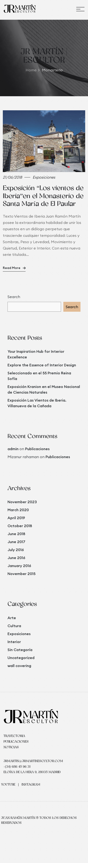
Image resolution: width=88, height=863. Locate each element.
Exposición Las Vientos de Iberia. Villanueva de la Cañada (37, 403)
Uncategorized (21, 657)
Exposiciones (19, 633)
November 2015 (21, 573)
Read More (14, 268)
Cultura (14, 625)
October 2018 (20, 525)
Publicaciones (37, 448)
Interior (14, 641)
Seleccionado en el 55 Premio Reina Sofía (39, 376)
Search (14, 296)
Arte (12, 617)
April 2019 (16, 517)
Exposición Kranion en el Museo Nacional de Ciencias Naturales (44, 389)
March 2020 (18, 509)
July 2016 (16, 549)
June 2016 (16, 557)
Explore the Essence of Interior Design (42, 365)
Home (33, 70)
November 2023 (22, 501)
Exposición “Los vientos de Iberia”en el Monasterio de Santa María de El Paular (43, 196)
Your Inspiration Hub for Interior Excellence (36, 354)
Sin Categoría (20, 649)
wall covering (19, 665)
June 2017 (16, 541)
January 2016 (19, 565)
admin (13, 448)
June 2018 (16, 533)
